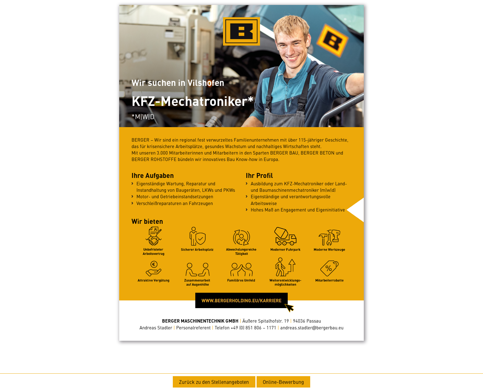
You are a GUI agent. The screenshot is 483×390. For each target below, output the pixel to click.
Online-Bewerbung (283, 381)
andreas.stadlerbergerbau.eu (312, 327)
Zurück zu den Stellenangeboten (214, 381)
